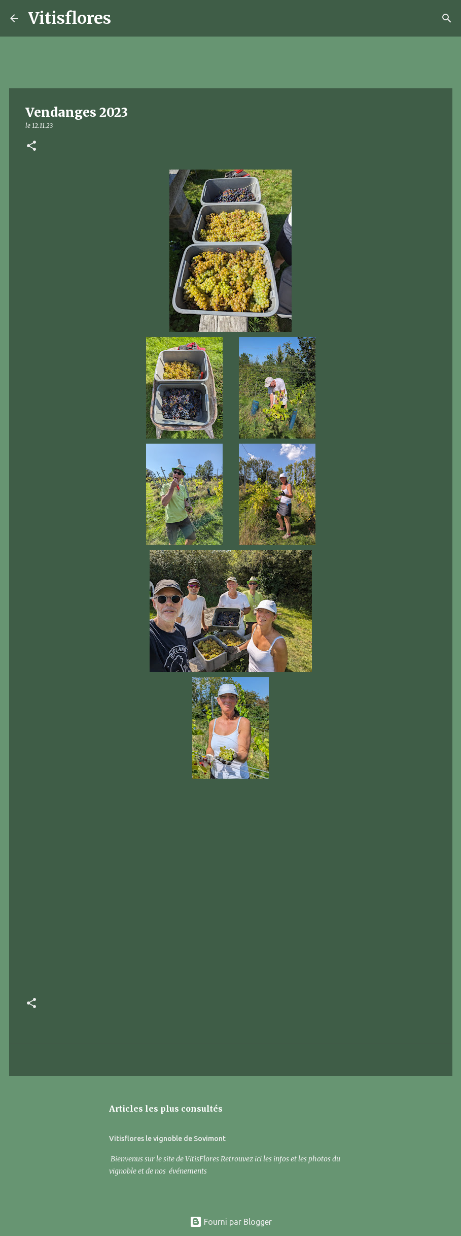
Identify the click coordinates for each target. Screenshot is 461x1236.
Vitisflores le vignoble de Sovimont (167, 1138)
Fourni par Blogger (231, 1221)
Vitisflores (69, 18)
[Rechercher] (125, 18)
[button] (31, 146)
